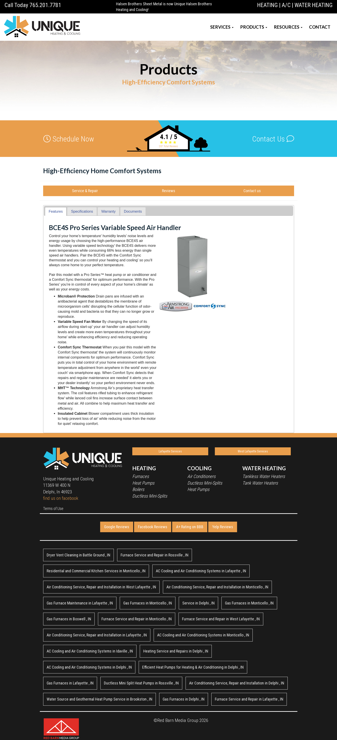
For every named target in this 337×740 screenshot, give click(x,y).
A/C (286, 5)
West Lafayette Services (253, 451)
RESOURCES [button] (288, 27)
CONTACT (319, 27)
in (78, 555)
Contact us (252, 190)
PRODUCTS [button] (253, 27)
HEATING (267, 5)
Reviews (168, 190)
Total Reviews (168, 146)
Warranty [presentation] (108, 211)
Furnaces (140, 476)
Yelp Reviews (222, 526)
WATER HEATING (314, 5)
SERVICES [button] (222, 27)
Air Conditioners (201, 476)
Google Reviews (116, 526)
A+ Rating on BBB (189, 526)
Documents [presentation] (133, 211)
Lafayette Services (170, 451)
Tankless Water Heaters (263, 476)
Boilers (138, 489)
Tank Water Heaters (260, 483)
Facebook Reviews (152, 526)
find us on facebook (60, 498)
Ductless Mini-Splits (149, 496)
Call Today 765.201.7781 (32, 5)
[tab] (55, 211)
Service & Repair (85, 190)
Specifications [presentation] (82, 211)
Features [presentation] (56, 211)
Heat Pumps (143, 483)
